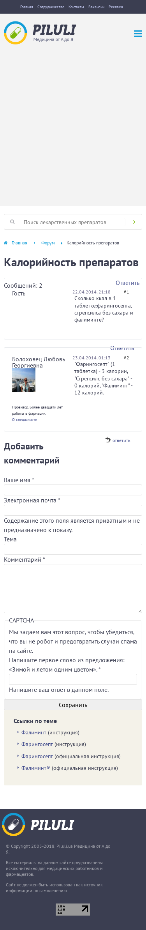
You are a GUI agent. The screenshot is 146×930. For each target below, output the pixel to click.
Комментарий (24, 559)
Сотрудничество (50, 6)
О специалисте (24, 419)
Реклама (116, 6)
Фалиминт (33, 732)
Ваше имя (19, 480)
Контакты (76, 6)
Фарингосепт (37, 744)
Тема (10, 539)
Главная (26, 6)
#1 (126, 292)
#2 (126, 358)
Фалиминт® (35, 767)
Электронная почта (32, 500)
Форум (48, 243)
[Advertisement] (73, 121)
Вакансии (96, 6)
